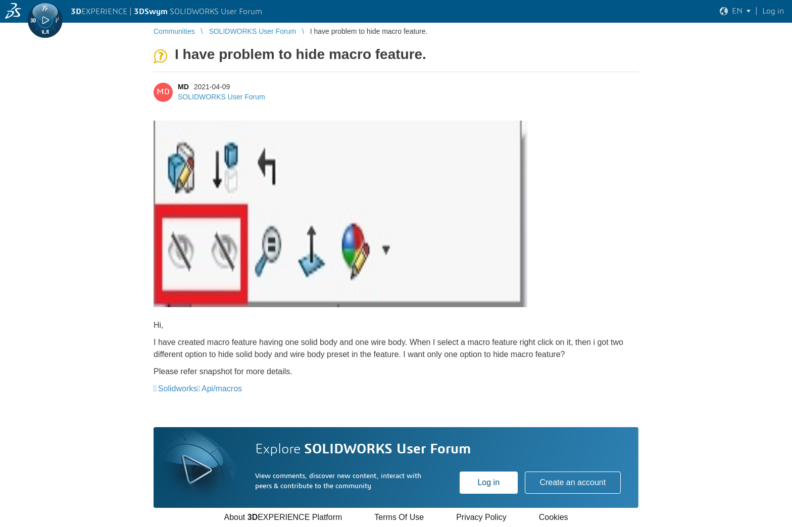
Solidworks (177, 388)
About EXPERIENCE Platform (283, 517)
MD (183, 87)
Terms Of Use (399, 517)
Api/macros (222, 388)
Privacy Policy (481, 517)
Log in (488, 482)
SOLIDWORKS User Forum (221, 97)
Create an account (572, 482)
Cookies (553, 517)
